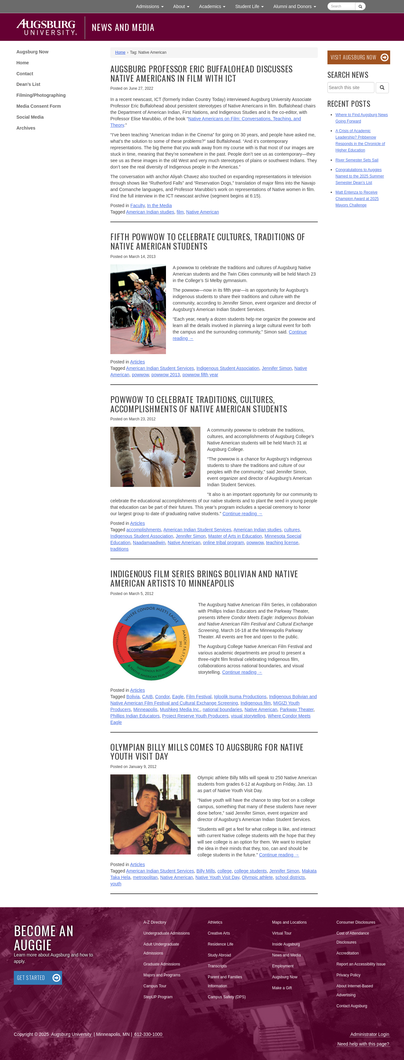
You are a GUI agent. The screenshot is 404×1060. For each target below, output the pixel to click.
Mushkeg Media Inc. (180, 709)
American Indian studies (150, 212)
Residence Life (220, 944)
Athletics (215, 922)
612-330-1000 (148, 1034)
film (180, 212)
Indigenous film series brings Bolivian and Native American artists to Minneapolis (204, 578)
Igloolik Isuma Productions (240, 696)
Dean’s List (28, 84)
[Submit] (360, 6)
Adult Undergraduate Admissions (161, 948)
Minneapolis (145, 709)
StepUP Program (158, 997)
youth (115, 883)
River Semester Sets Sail (356, 160)
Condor (162, 696)
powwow (140, 374)
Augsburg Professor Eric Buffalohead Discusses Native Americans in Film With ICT (201, 73)
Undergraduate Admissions (166, 933)
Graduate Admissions (161, 964)
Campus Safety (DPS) (227, 997)
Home (22, 62)
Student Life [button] (252, 6)
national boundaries (222, 709)
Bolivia (133, 696)
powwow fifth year (200, 374)
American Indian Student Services (160, 368)
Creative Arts (219, 933)
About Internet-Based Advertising (354, 990)
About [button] (183, 8)
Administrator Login (369, 1034)
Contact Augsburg (351, 1006)
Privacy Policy (348, 975)
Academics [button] (214, 6)
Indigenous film (256, 703)
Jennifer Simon (277, 368)
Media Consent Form (38, 106)
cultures (292, 529)
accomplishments (143, 529)
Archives (25, 128)
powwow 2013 (166, 374)
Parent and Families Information (225, 981)
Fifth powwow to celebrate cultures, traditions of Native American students (207, 241)
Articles (137, 361)
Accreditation (347, 953)
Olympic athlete (257, 877)
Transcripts (217, 966)
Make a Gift (282, 988)
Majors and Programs (161, 973)
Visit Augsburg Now (353, 57)
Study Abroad (219, 955)
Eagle (178, 696)
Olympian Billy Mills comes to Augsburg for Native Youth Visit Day (207, 752)
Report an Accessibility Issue (361, 964)
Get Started (31, 978)
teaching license (282, 542)
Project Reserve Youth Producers (195, 715)
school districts (290, 877)
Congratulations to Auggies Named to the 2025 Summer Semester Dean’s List (359, 176)
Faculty (137, 205)
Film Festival (199, 696)
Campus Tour (154, 986)
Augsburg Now (32, 51)
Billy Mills (206, 870)
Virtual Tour (281, 933)
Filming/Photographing (41, 95)
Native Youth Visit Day (217, 877)
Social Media (30, 117)
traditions (119, 549)
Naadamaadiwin (149, 542)
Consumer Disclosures (355, 922)
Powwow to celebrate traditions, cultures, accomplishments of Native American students (198, 404)
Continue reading (243, 513)
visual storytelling (248, 715)
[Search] (382, 87)
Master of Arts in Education (235, 536)
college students (250, 870)
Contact (24, 73)
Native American (202, 212)
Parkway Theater (297, 709)
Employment (283, 966)
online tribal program (223, 542)
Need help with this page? (363, 1043)
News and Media (123, 27)
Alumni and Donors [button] (297, 6)
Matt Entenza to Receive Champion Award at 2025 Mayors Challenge (357, 198)
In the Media (159, 205)
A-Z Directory (154, 922)
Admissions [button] (152, 6)
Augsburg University (71, 1034)
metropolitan (145, 877)
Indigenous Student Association (228, 368)
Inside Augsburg (286, 944)
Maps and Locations (289, 922)
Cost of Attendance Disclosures (352, 938)
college (224, 870)
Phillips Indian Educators (135, 715)
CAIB (147, 696)
